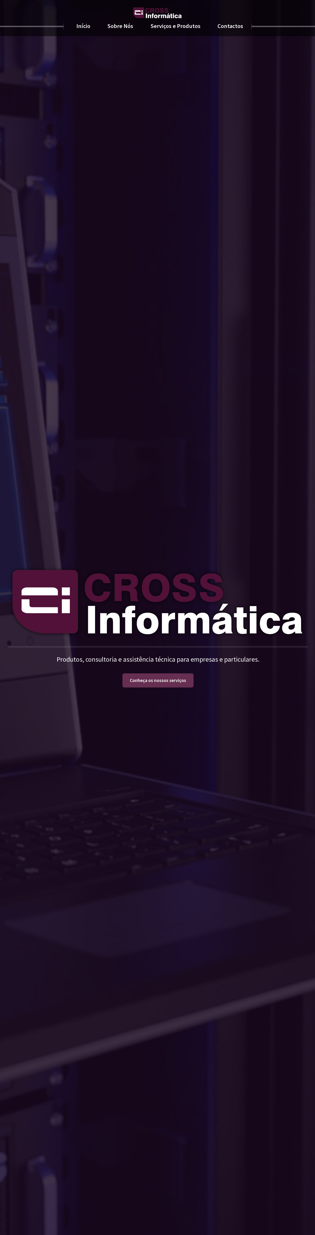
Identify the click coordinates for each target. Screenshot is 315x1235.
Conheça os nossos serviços (158, 680)
